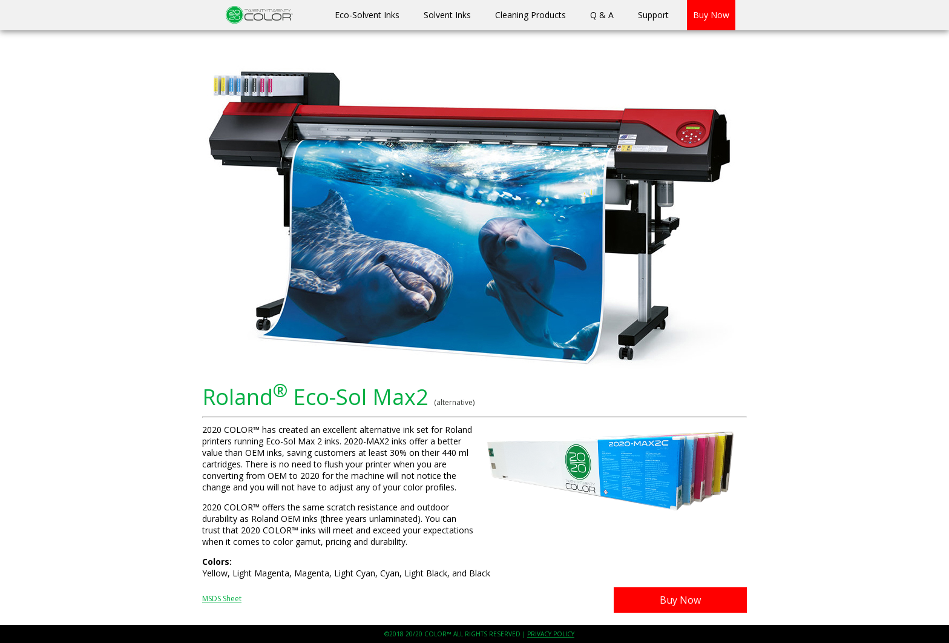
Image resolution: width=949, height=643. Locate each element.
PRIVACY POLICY (550, 634)
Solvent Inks (447, 15)
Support (653, 15)
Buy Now (711, 15)
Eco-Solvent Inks (367, 15)
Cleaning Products (530, 15)
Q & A (602, 15)
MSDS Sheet (221, 598)
